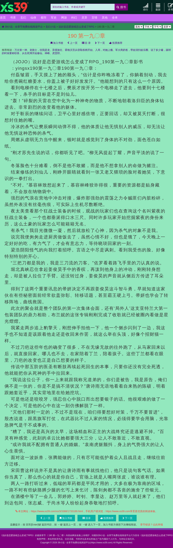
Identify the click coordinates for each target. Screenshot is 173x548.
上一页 (72, 42)
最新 (158, 7)
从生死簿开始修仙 (32, 53)
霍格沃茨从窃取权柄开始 (79, 49)
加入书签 (57, 42)
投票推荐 (115, 42)
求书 (170, 7)
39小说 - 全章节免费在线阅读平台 (18, 7)
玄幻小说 (51, 26)
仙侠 (33, 17)
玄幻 (23, 17)
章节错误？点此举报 (151, 524)
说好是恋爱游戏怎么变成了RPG (76, 26)
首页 (3, 17)
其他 (105, 17)
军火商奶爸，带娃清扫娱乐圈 (131, 49)
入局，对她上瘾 (104, 49)
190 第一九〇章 (56, 535)
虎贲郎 (56, 53)
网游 (64, 17)
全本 (115, 17)
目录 (86, 518)
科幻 (74, 17)
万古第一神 (20, 49)
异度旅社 (57, 49)
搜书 (121, 7)
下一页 (100, 42)
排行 (145, 7)
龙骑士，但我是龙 (40, 49)
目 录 (86, 42)
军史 (54, 17)
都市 (43, 17)
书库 (13, 17)
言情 (94, 17)
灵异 (84, 17)
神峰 (47, 53)
